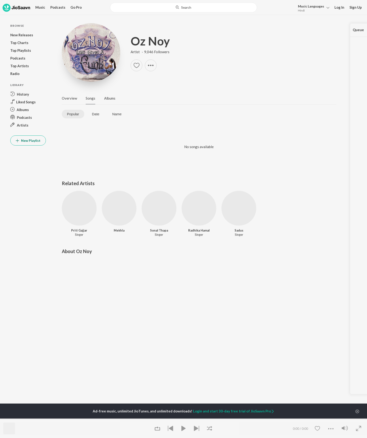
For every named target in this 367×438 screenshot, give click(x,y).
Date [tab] (95, 114)
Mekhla (119, 230)
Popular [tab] (73, 114)
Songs (90, 98)
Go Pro (76, 7)
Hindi (301, 10)
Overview (69, 98)
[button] (312, 8)
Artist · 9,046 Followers (150, 52)
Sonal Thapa (159, 230)
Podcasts (57, 7)
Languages (311, 6)
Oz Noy (150, 41)
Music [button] (40, 7)
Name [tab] (116, 114)
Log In (339, 7)
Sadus (239, 230)
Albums (109, 98)
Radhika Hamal (199, 230)
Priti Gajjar (79, 230)
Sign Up (355, 7)
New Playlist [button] (28, 140)
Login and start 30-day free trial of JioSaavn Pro (234, 411)
